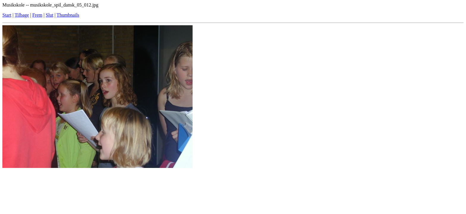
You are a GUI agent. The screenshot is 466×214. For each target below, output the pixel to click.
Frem (37, 15)
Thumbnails (67, 15)
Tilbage (22, 15)
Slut (49, 15)
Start (6, 15)
